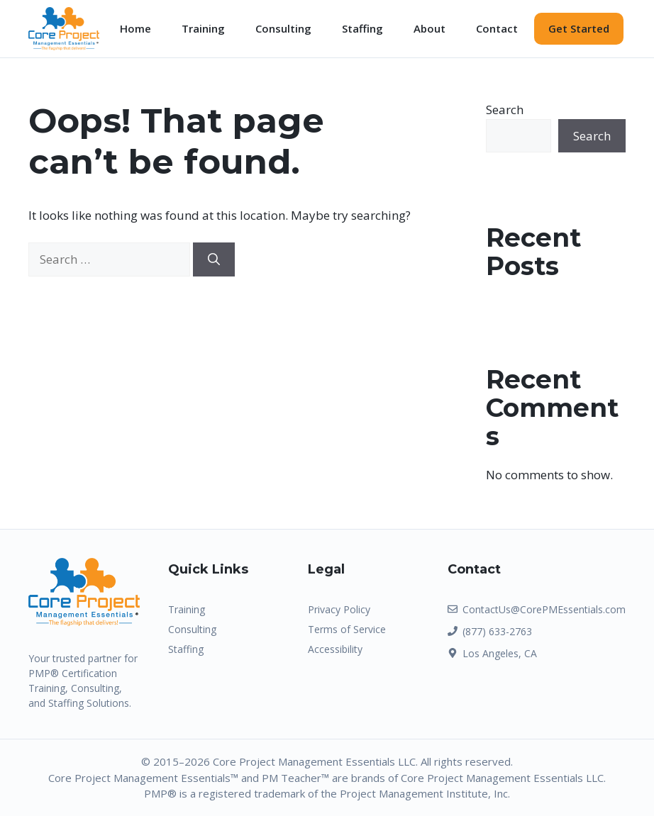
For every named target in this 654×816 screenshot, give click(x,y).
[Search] (214, 259)
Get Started (578, 28)
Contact (497, 28)
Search (504, 109)
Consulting (283, 28)
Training (203, 28)
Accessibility (335, 649)
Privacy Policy (339, 609)
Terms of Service (347, 629)
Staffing (362, 28)
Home (135, 28)
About (429, 28)
